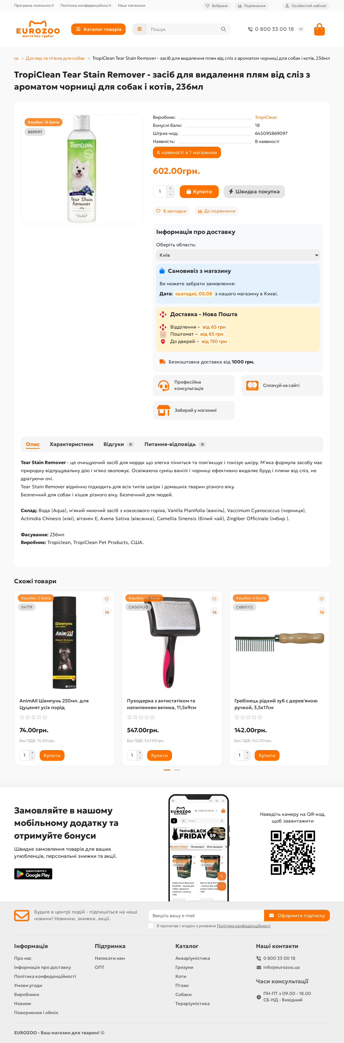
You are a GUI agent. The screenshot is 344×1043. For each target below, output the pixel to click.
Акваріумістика (192, 958)
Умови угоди (28, 986)
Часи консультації (282, 981)
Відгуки (118, 444)
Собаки (183, 995)
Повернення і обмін (36, 1012)
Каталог (186, 946)
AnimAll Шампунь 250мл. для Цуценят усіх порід (54, 704)
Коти (180, 977)
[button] (167, 770)
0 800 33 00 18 (270, 29)
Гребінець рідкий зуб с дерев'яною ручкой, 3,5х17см (275, 704)
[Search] (189, 29)
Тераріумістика (192, 1004)
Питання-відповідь (175, 444)
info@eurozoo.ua (281, 968)
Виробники (26, 995)
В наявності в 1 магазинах (187, 152)
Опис (33, 444)
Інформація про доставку (42, 968)
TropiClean (266, 117)
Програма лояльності (34, 5)
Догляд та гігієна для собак (55, 58)
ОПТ (99, 968)
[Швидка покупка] (254, 191)
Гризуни (184, 968)
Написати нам (110, 958)
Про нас (23, 958)
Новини (22, 1004)
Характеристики (71, 444)
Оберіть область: (176, 245)
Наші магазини (131, 5)
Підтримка (110, 946)
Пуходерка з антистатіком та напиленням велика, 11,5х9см (161, 704)
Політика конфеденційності (85, 5)
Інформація (31, 946)
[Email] (206, 916)
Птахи (181, 986)
